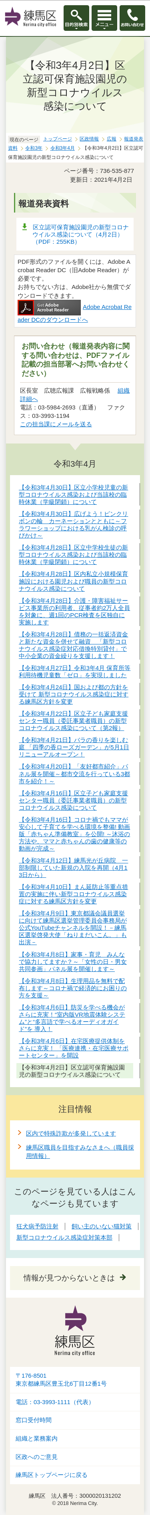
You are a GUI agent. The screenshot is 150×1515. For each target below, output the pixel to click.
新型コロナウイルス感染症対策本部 (64, 1237)
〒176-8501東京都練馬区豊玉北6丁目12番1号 (61, 1380)
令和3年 (33, 148)
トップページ (57, 139)
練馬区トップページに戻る (52, 1475)
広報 (111, 139)
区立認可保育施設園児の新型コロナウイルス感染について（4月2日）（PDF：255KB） (80, 234)
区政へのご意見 (37, 1457)
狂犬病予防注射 (37, 1226)
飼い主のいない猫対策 (102, 1226)
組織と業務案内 (37, 1438)
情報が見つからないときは (69, 1278)
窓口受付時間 (34, 1420)
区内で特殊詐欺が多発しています (71, 1133)
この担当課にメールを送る (56, 424)
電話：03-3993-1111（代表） (55, 1402)
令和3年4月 (62, 148)
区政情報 (89, 139)
